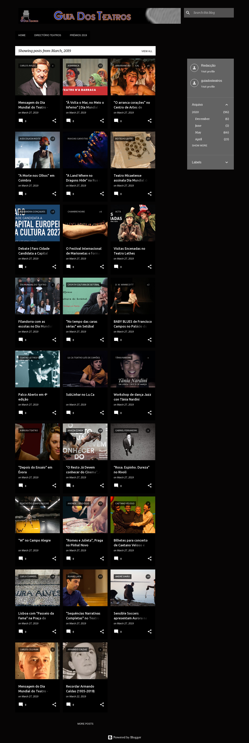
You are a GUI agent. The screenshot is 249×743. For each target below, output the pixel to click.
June (198, 125)
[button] (54, 121)
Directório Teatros (47, 35)
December (202, 119)
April (198, 139)
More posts (85, 723)
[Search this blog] (213, 13)
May (198, 132)
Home (22, 35)
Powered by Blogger (124, 737)
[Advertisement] (171, 118)
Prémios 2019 (78, 35)
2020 (195, 112)
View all (146, 51)
